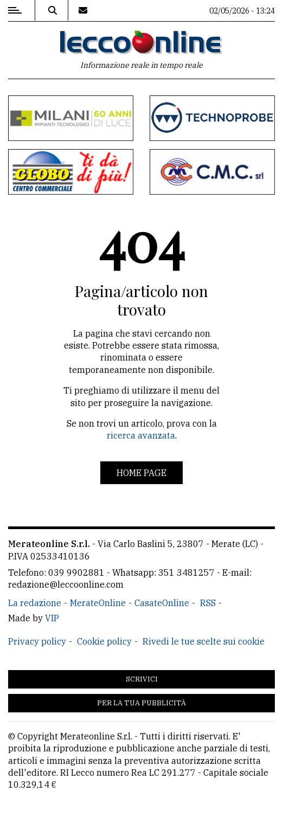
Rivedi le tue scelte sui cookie (204, 641)
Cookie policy (104, 641)
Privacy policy (37, 641)
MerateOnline (98, 602)
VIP (52, 618)
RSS (208, 602)
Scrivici (142, 679)
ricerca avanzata (141, 435)
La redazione (34, 602)
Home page (141, 472)
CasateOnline (161, 602)
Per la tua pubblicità (141, 702)
